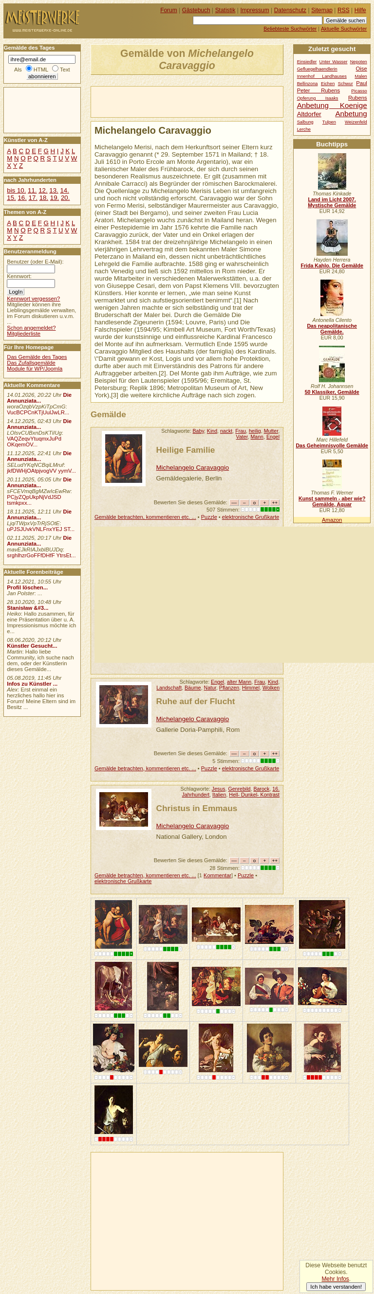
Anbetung (351, 113)
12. (42, 190)
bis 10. (16, 190)
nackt (226, 431)
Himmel (251, 688)
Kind (212, 431)
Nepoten (358, 61)
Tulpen (329, 122)
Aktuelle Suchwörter (344, 29)
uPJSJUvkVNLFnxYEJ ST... (41, 529)
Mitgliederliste (23, 334)
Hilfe (360, 10)
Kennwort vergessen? (33, 298)
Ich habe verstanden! (336, 1287)
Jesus (218, 789)
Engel (273, 437)
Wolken (271, 688)
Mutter (271, 431)
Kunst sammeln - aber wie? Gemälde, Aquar (332, 501)
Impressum (255, 10)
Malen (361, 76)
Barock (261, 789)
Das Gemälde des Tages (37, 357)
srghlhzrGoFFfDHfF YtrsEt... (41, 555)
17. (33, 197)
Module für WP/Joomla (34, 369)
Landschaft (169, 688)
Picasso (359, 91)
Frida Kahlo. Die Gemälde (331, 265)
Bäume (193, 688)
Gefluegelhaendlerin (317, 69)
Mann (256, 437)
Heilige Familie (185, 450)
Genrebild (239, 789)
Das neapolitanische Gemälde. (332, 329)
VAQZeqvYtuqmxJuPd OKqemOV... (34, 441)
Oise (361, 68)
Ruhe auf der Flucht (195, 701)
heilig (255, 431)
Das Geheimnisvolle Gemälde (332, 445)
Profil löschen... (27, 587)
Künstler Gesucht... (32, 646)
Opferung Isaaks (317, 98)
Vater (242, 437)
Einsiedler (307, 61)
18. (43, 197)
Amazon (332, 520)
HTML (41, 69)
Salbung (305, 122)
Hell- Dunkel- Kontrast (254, 795)
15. (11, 197)
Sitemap (322, 10)
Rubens (357, 98)
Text (65, 69)
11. (32, 190)
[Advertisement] (205, 101)
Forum (168, 10)
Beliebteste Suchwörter (290, 29)
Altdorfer (309, 114)
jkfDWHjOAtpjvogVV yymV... (41, 471)
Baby (198, 431)
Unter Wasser (333, 61)
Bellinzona (307, 83)
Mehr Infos (335, 1279)
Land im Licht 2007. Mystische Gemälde (332, 202)
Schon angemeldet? (31, 328)
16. (22, 197)
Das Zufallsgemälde (31, 363)
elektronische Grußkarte (251, 517)
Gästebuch (196, 10)
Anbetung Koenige (332, 105)
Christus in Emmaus (197, 808)
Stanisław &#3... (27, 608)
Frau (240, 431)
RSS (343, 10)
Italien (219, 795)
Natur (210, 688)
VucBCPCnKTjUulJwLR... (38, 412)
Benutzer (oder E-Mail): (35, 262)
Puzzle (209, 517)
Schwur (345, 83)
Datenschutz (290, 10)
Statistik (225, 10)
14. (64, 190)
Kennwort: (19, 276)
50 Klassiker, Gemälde (332, 392)
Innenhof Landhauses (322, 76)
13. (53, 190)
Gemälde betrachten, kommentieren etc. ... (145, 517)
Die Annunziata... (39, 398)
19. (54, 197)
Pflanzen (229, 688)
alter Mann (239, 682)
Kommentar (217, 875)
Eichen (328, 83)
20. (65, 197)
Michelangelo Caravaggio (192, 467)
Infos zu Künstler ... (32, 684)
